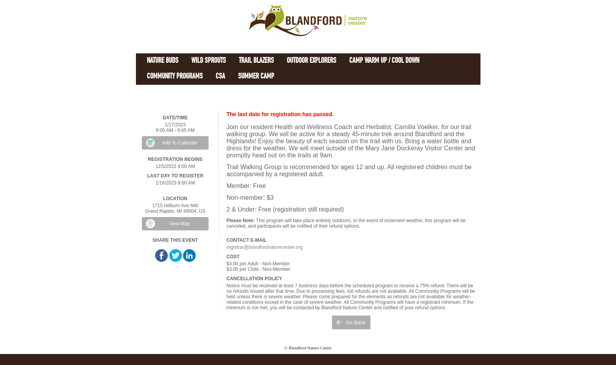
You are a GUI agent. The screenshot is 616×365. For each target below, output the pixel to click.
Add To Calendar (179, 143)
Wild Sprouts (208, 61)
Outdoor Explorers (311, 61)
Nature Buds (162, 61)
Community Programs (175, 76)
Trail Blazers (256, 61)
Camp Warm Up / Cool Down (384, 61)
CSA (220, 76)
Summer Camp (256, 76)
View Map (179, 223)
